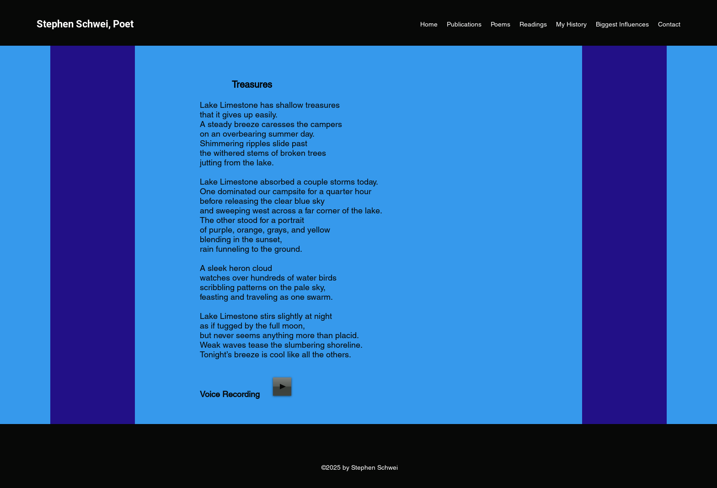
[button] (500, 24)
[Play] (282, 386)
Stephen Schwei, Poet (85, 24)
